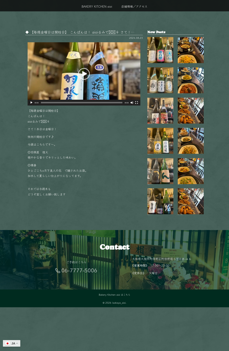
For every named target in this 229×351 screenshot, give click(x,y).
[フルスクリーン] (136, 102)
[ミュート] (131, 102)
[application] (84, 74)
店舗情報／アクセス (134, 6)
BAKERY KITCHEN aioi (97, 6)
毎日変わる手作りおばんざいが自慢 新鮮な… (191, 129)
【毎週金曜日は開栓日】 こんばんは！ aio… (160, 54)
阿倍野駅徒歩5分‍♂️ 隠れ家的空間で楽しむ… (191, 242)
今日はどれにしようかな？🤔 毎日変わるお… (191, 92)
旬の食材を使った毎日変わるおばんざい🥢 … (191, 204)
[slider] (81, 102)
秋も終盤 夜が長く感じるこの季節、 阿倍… (191, 54)
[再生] (31, 102)
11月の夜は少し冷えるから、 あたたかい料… (191, 167)
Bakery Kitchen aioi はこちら (114, 338)
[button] (84, 74)
